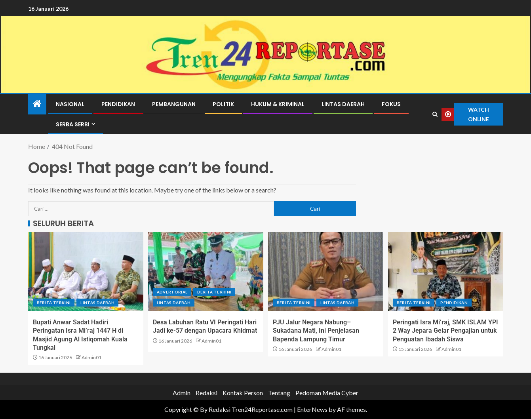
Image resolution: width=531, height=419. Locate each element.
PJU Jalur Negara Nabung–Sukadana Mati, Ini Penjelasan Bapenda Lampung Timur (316, 330)
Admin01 (91, 357)
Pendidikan (118, 104)
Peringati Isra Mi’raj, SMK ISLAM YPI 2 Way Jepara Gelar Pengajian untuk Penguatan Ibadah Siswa (445, 330)
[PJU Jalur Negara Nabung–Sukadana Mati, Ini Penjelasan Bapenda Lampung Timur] (325, 271)
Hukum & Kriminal (278, 104)
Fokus (391, 104)
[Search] (435, 114)
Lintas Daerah (343, 104)
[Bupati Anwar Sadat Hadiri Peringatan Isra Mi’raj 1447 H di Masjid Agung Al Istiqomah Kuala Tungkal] (85, 271)
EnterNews (312, 409)
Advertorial (172, 291)
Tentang (279, 392)
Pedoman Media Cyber (326, 392)
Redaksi (206, 392)
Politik (223, 104)
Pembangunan (174, 104)
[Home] (37, 104)
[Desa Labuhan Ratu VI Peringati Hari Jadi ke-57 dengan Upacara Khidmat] (205, 271)
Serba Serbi (72, 124)
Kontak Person (243, 392)
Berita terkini (54, 302)
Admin (181, 392)
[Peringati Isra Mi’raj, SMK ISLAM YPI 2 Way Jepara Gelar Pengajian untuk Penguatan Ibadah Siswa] (445, 271)
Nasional (70, 104)
